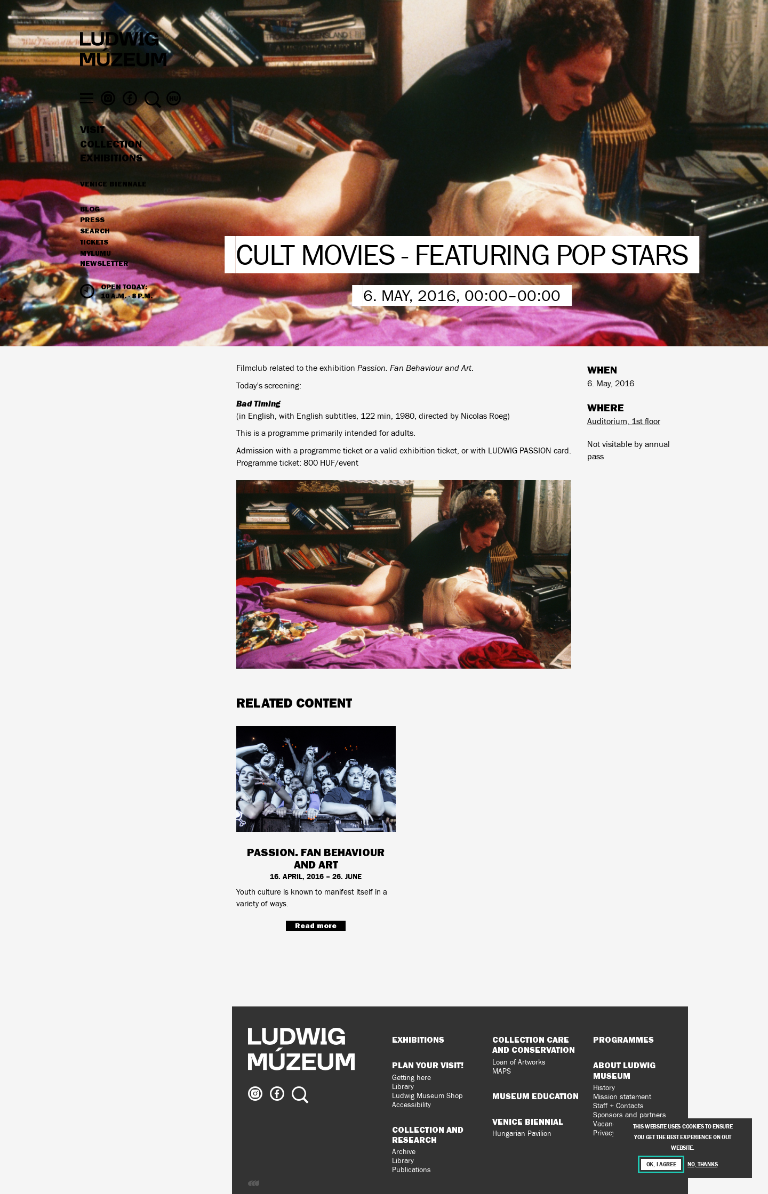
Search (95, 247)
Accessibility (411, 1104)
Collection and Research (427, 1134)
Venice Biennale (113, 200)
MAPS (501, 1071)
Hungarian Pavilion (521, 1133)
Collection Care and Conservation (533, 1044)
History (604, 1087)
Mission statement (622, 1096)
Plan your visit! (427, 1065)
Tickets (94, 259)
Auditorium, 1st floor (623, 421)
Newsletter (104, 280)
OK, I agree (661, 1164)
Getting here (411, 1077)
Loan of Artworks (519, 1062)
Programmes (623, 1039)
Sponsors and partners (629, 1114)
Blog (90, 226)
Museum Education (535, 1096)
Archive (403, 1151)
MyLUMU (95, 270)
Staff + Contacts (618, 1105)
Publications (411, 1169)
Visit (92, 146)
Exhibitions (111, 174)
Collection (111, 161)
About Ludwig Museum (624, 1070)
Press (92, 237)
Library (403, 1086)
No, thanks (702, 1164)
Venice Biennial (527, 1121)
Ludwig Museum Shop (427, 1095)
